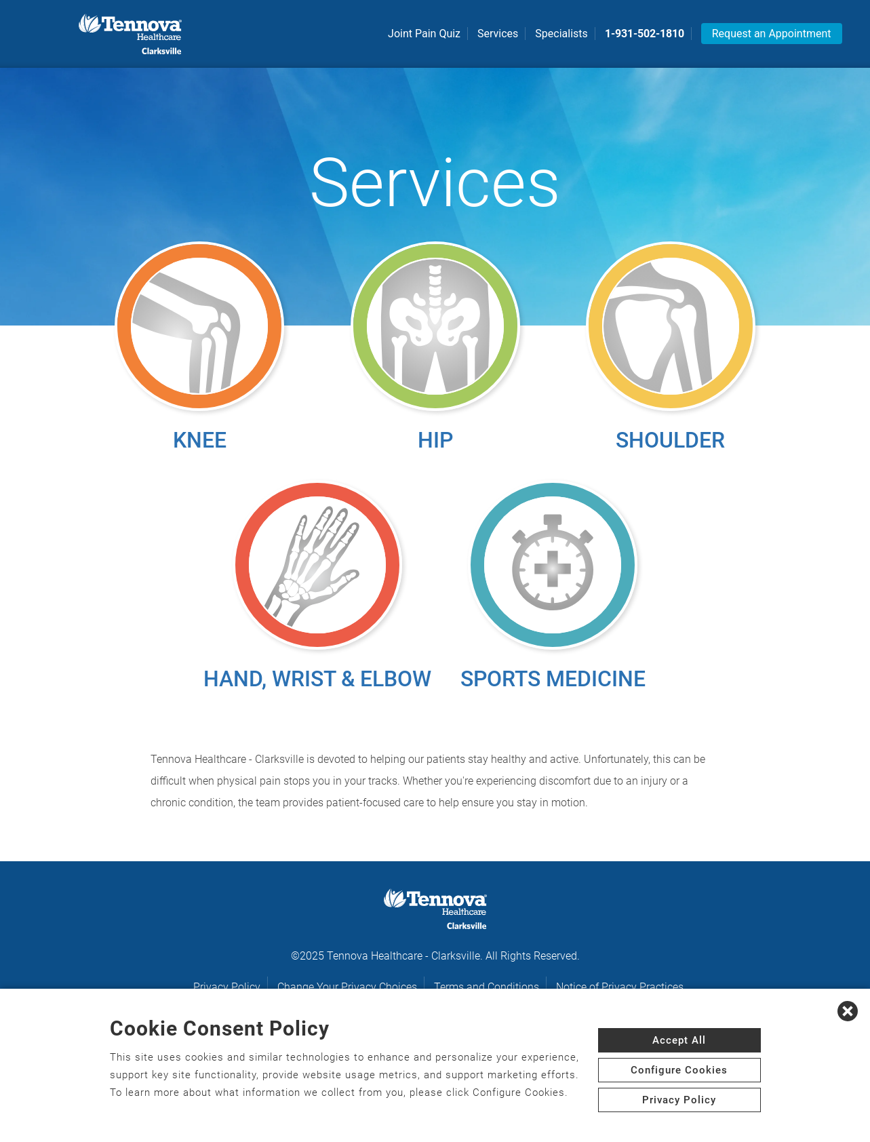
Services (497, 33)
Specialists (561, 33)
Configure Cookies (679, 1070)
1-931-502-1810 (644, 33)
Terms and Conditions (486, 987)
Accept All (679, 1040)
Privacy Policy (226, 987)
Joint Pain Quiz (424, 33)
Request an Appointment (771, 33)
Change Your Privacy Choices (347, 987)
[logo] (130, 34)
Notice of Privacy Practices (620, 987)
